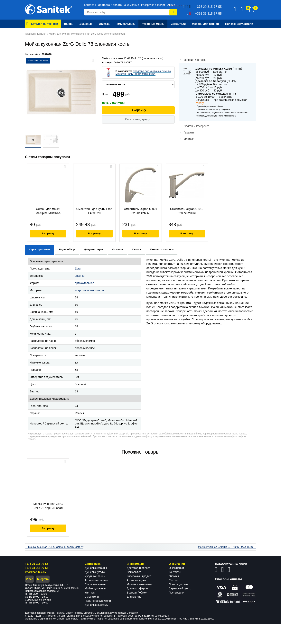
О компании (131, 4)
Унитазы (90, 592)
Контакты (90, 4)
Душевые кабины (96, 567)
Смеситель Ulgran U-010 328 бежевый (186, 211)
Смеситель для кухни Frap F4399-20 (94, 211)
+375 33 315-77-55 (36, 567)
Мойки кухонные (95, 588)
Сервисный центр (180, 588)
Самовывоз (134, 572)
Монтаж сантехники (139, 584)
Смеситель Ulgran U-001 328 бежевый (140, 211)
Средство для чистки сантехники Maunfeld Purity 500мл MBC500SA (144, 72)
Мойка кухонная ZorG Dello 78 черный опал (48, 505)
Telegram (43, 579)
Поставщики (176, 592)
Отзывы (174, 576)
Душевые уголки (95, 572)
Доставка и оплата (110, 4)
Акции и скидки (136, 580)
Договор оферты (137, 588)
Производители (178, 584)
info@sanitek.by (35, 572)
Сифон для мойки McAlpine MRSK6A (48, 211)
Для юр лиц (134, 596)
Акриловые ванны (96, 580)
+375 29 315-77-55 (36, 563)
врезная (80, 275)
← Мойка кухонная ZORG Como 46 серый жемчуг (54, 546)
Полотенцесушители (98, 600)
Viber (29, 579)
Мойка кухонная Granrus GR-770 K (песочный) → (227, 546)
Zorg (77, 268)
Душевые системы (96, 604)
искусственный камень (89, 290)
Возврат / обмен (137, 592)
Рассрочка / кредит (153, 4)
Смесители (92, 596)
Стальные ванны (95, 584)
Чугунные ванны (95, 576)
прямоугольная (84, 283)
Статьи (173, 580)
